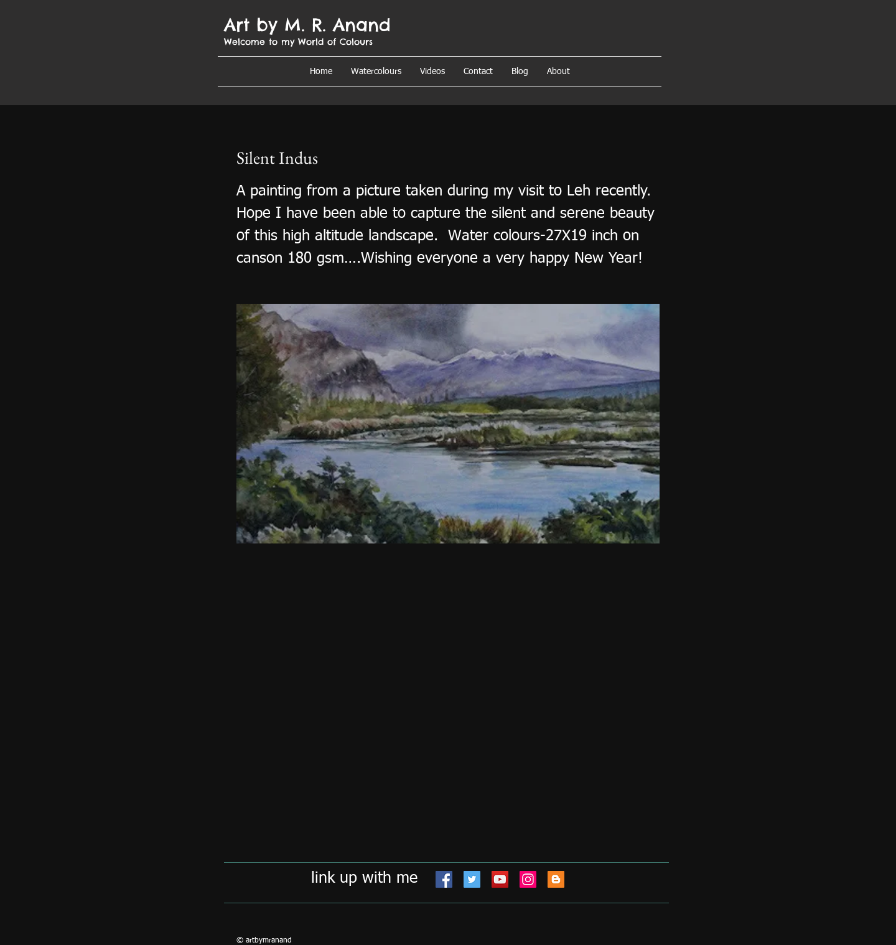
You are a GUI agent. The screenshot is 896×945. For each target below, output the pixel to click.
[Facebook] (444, 879)
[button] (558, 72)
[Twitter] (472, 879)
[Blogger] (556, 879)
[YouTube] (500, 879)
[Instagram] (528, 879)
